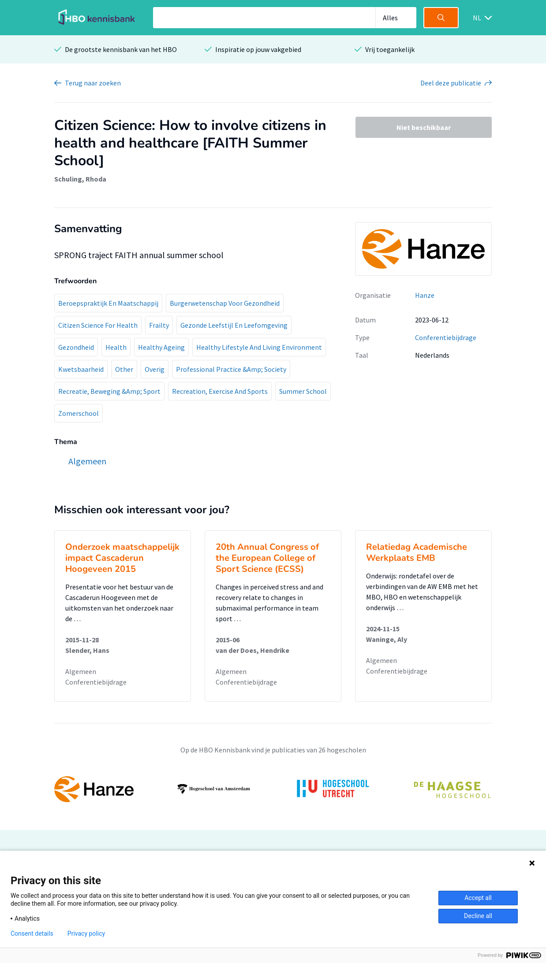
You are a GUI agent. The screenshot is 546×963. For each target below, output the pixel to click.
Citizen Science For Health (98, 325)
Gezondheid (76, 347)
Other (124, 369)
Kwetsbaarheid (81, 369)
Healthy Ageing (161, 347)
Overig (155, 369)
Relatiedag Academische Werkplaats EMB (416, 552)
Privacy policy (86, 933)
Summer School (303, 391)
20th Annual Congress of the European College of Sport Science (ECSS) (267, 558)
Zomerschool (78, 413)
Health (116, 347)
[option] (273, 789)
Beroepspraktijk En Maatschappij (108, 303)
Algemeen (80, 671)
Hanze (424, 295)
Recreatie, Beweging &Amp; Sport (109, 391)
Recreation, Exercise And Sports (220, 391)
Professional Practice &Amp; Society (231, 369)
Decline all (478, 915)
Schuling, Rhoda (80, 178)
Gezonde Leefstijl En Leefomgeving (234, 325)
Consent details (32, 933)
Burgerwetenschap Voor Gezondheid (225, 303)
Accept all (478, 897)
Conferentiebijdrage (445, 337)
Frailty (159, 325)
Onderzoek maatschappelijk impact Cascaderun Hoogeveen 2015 (122, 558)
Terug (93, 83)
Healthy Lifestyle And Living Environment (259, 347)
